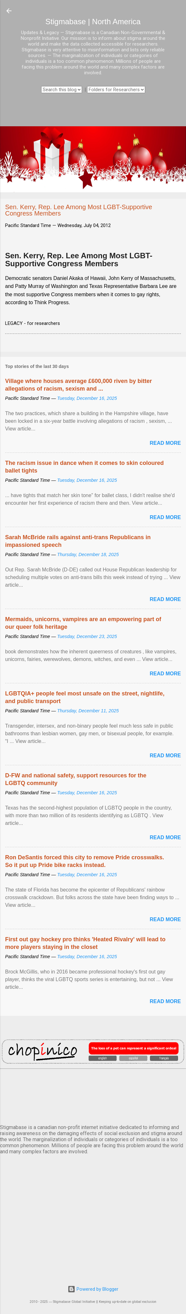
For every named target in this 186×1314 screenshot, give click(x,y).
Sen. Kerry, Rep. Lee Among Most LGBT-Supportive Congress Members (78, 259)
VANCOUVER (93, 1095)
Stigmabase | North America (92, 21)
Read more (165, 443)
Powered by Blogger (93, 1289)
